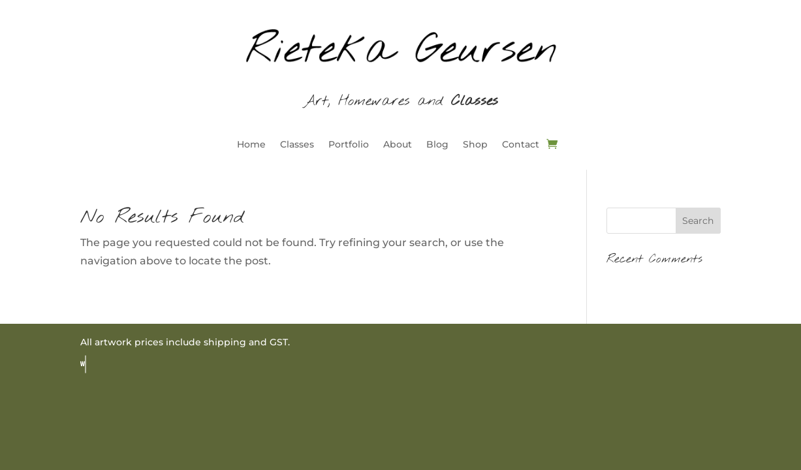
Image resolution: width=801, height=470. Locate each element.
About (397, 145)
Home (251, 145)
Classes (297, 145)
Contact (520, 145)
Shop (475, 145)
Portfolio (348, 145)
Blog (437, 145)
